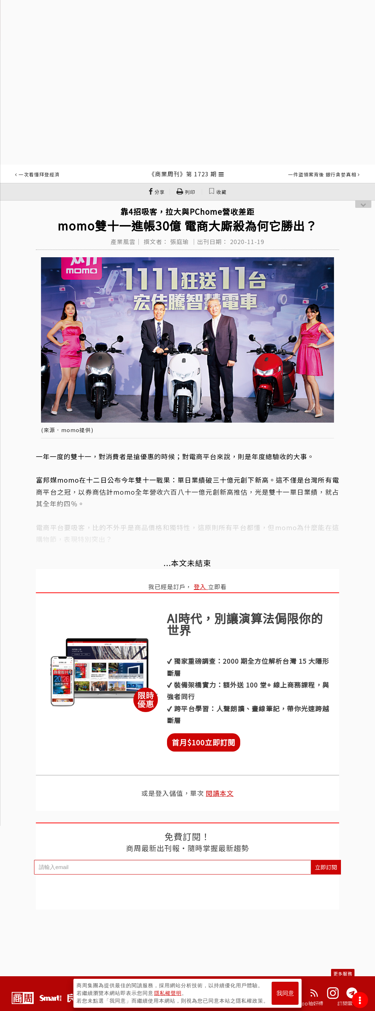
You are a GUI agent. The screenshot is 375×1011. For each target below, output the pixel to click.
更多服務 (342, 973)
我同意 (285, 993)
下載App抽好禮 (305, 1003)
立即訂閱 (326, 867)
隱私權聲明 (168, 993)
